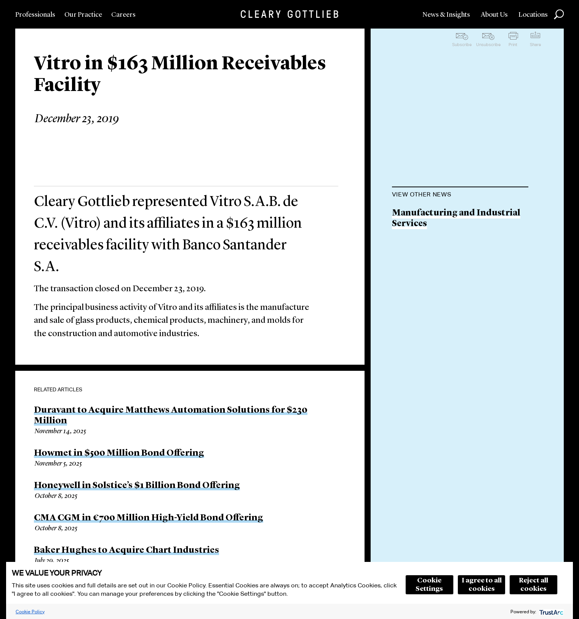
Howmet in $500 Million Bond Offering (119, 453)
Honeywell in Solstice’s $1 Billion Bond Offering (137, 485)
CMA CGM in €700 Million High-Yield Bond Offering (148, 518)
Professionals (35, 14)
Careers (123, 14)
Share (535, 44)
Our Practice (83, 14)
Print (513, 44)
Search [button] (559, 14)
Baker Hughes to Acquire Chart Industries (126, 550)
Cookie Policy (30, 611)
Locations (533, 14)
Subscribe (462, 44)
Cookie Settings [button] (429, 584)
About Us (494, 14)
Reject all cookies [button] (533, 584)
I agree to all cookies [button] (482, 584)
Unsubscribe (488, 44)
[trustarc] (550, 611)
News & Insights (446, 14)
